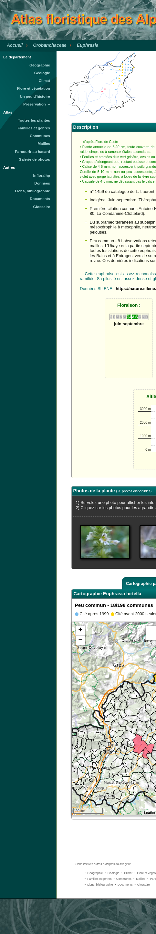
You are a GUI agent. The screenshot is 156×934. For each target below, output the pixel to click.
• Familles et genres (98, 878)
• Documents (124, 884)
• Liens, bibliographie (99, 884)
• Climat (126, 873)
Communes (40, 136)
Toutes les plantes (34, 120)
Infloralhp (41, 175)
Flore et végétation (33, 88)
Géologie (42, 73)
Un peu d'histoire (35, 96)
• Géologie (112, 873)
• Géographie (94, 873)
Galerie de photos (34, 159)
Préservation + (36, 104)
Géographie (39, 65)
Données (42, 183)
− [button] (80, 640)
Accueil (15, 45)
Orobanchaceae (50, 45)
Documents (40, 199)
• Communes (122, 878)
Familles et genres (34, 128)
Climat (44, 81)
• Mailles (139, 878)
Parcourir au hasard (32, 152)
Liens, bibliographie (32, 191)
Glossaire (41, 207)
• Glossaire (142, 884)
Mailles (44, 144)
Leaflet (149, 813)
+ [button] (80, 630)
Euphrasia (88, 45)
